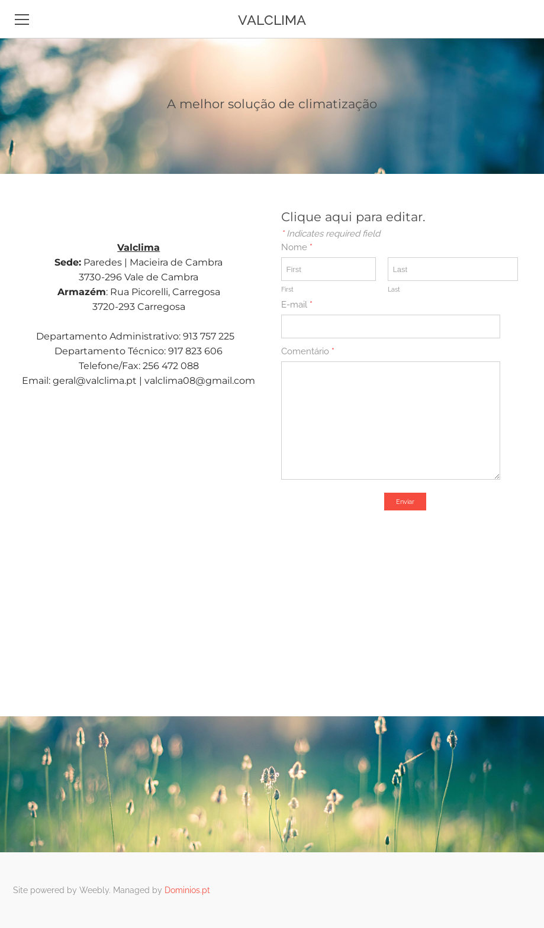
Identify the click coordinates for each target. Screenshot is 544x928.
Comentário (307, 351)
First (287, 289)
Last (394, 289)
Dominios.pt (187, 890)
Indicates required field (330, 233)
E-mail (297, 304)
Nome (297, 247)
